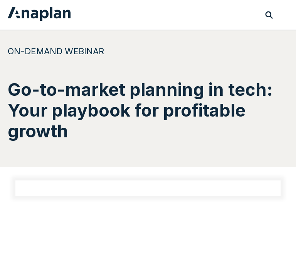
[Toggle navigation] (284, 15)
